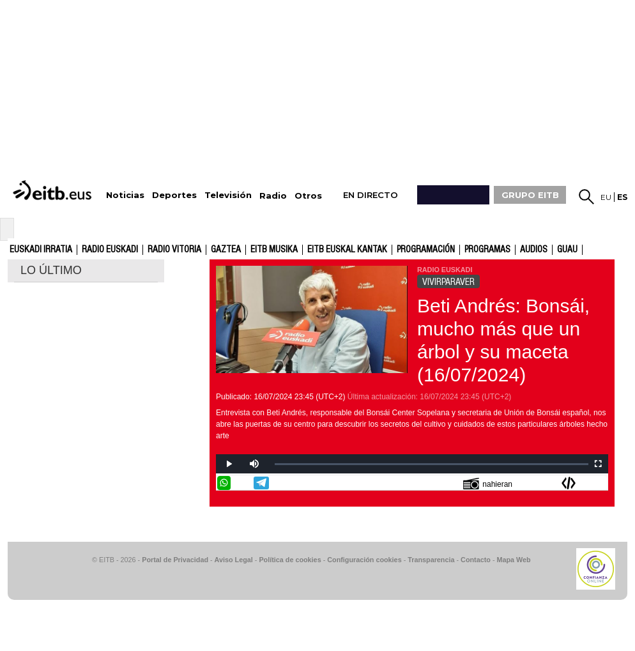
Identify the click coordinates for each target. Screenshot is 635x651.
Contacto (476, 559)
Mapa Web (513, 559)
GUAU (567, 250)
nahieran (487, 483)
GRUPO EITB (530, 195)
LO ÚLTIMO (51, 270)
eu (606, 197)
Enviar (600, 483)
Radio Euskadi (110, 250)
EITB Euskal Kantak (347, 250)
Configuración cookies (364, 559)
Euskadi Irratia (41, 250)
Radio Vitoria (174, 250)
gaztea (226, 250)
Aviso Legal (234, 559)
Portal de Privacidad (175, 559)
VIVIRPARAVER (448, 281)
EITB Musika (274, 250)
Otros (308, 196)
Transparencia (431, 559)
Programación (426, 250)
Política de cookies (290, 559)
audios (533, 250)
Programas (487, 250)
